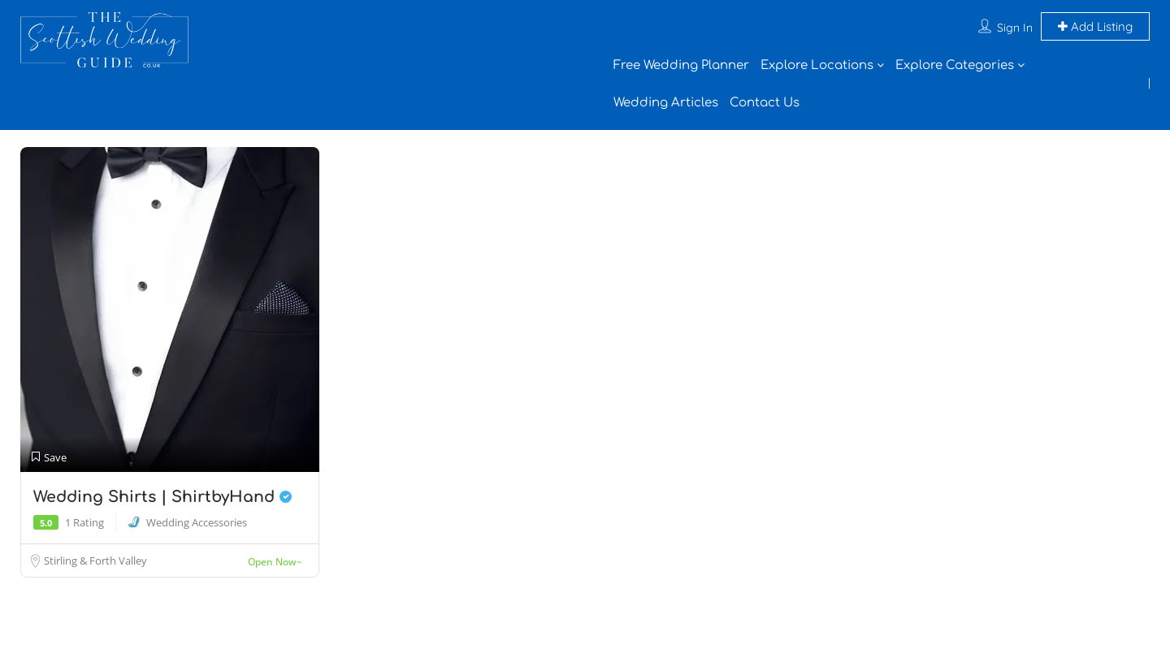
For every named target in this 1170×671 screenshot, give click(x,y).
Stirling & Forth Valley (95, 560)
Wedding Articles (665, 103)
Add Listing (1095, 26)
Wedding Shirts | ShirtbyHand (162, 496)
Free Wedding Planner (681, 65)
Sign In (1015, 27)
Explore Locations (816, 65)
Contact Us (765, 103)
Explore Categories (954, 65)
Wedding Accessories (196, 522)
